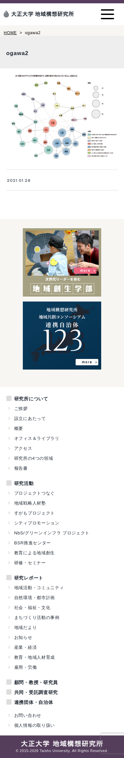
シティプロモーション (37, 522)
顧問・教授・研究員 (36, 682)
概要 (18, 428)
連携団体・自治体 (33, 702)
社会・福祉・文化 (32, 607)
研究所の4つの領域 (33, 458)
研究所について (31, 398)
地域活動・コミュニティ (39, 587)
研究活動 (24, 483)
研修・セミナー (30, 562)
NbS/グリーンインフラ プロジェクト (52, 532)
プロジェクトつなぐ (34, 493)
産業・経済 (25, 647)
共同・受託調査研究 (36, 692)
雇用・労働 (25, 667)
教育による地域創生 (34, 552)
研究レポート (28, 578)
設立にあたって (30, 418)
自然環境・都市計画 (34, 597)
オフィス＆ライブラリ (37, 438)
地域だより (25, 627)
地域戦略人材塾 (30, 503)
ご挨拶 (21, 408)
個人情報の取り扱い (34, 725)
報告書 (21, 468)
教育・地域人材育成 (34, 657)
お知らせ (23, 637)
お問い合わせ (27, 715)
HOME (10, 33)
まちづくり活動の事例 (37, 617)
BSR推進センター (32, 542)
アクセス (23, 448)
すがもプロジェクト (34, 513)
